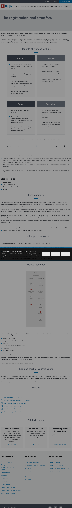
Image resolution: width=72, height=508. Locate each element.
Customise (65, 254)
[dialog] (36, 253)
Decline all (55, 254)
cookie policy (29, 255)
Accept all (45, 254)
